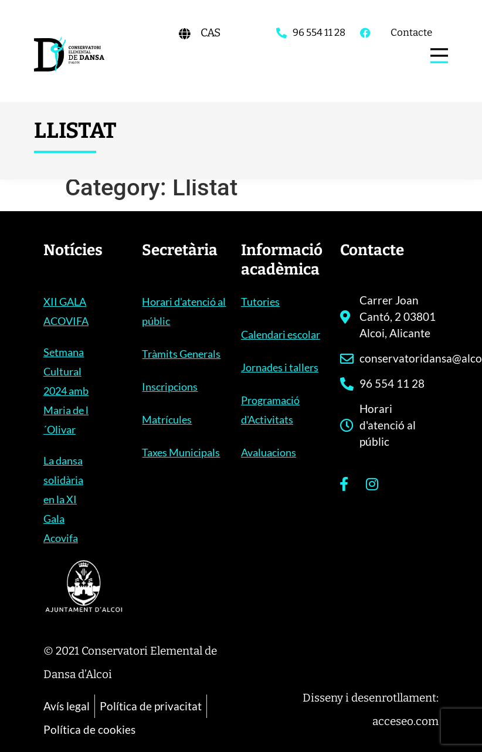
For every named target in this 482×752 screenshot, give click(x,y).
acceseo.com (405, 721)
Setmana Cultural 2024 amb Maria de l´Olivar (66, 390)
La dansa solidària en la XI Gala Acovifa (63, 499)
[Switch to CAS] (210, 32)
